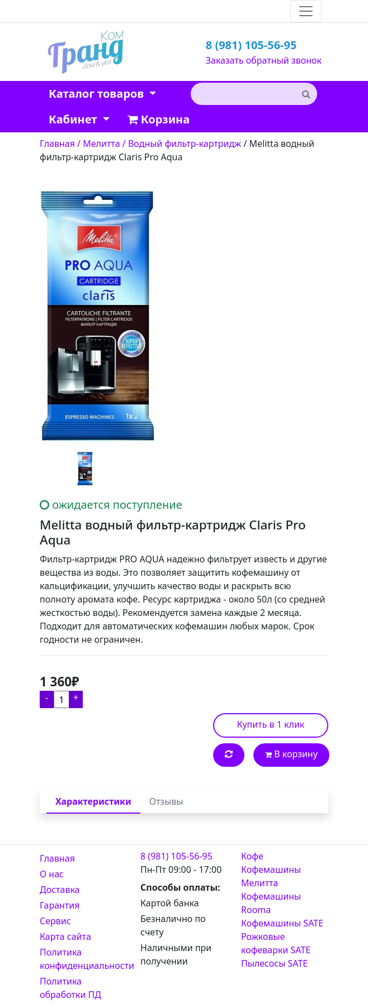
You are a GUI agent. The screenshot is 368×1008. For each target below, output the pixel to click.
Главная (57, 858)
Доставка (60, 889)
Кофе (252, 856)
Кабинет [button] (74, 119)
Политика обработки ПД (70, 988)
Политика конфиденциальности (83, 959)
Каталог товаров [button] (98, 93)
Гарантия (59, 905)
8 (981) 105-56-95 (251, 44)
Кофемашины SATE (282, 923)
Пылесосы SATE (274, 963)
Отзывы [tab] (166, 801)
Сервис (55, 921)
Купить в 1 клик (271, 724)
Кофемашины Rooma (271, 903)
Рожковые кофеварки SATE (275, 943)
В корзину (291, 754)
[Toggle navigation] (306, 11)
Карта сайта (65, 936)
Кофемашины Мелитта (271, 876)
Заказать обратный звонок (264, 60)
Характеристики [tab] (93, 801)
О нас (52, 874)
